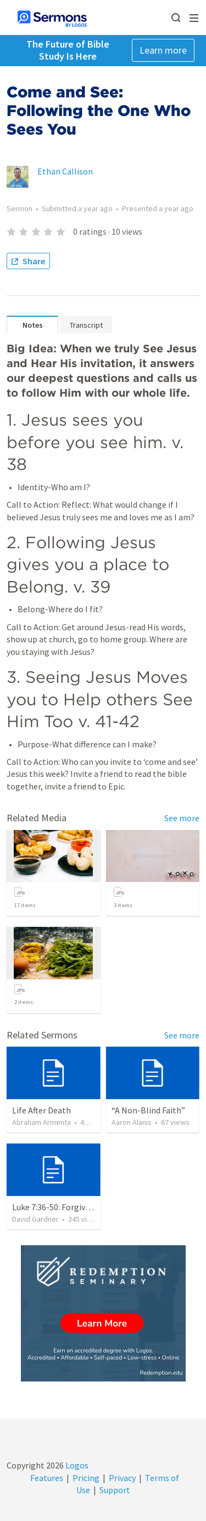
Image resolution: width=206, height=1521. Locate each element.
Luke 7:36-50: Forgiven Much (64, 1206)
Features (46, 1477)
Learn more (163, 50)
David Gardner (35, 1219)
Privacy (122, 1477)
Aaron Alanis (132, 1122)
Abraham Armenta (41, 1122)
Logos (76, 1465)
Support (114, 1489)
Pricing (86, 1477)
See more (181, 817)
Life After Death (41, 1110)
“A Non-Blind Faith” (148, 1110)
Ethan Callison (65, 171)
